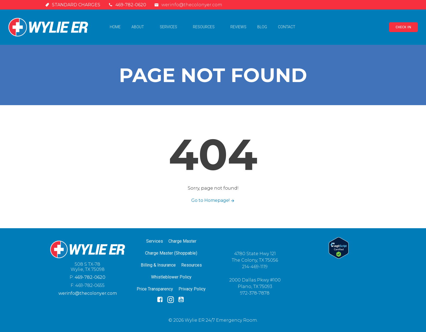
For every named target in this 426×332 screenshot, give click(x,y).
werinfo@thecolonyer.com (87, 293)
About (140, 27)
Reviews (238, 27)
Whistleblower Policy (171, 277)
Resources (206, 27)
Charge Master (182, 241)
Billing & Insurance (158, 265)
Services (171, 27)
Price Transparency (155, 289)
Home (115, 27)
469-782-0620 (90, 277)
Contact (286, 27)
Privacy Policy (192, 289)
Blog (262, 27)
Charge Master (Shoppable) (171, 253)
